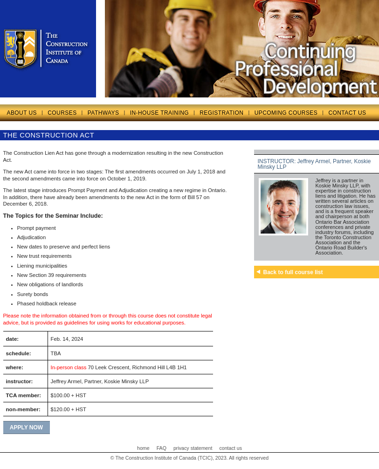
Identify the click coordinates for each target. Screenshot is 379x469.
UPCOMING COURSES (286, 113)
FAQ (161, 448)
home (143, 448)
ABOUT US (22, 113)
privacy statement (193, 448)
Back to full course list (293, 272)
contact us (230, 448)
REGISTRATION (221, 113)
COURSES (62, 113)
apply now (26, 427)
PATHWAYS (103, 113)
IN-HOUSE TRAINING (159, 113)
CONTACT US (347, 113)
